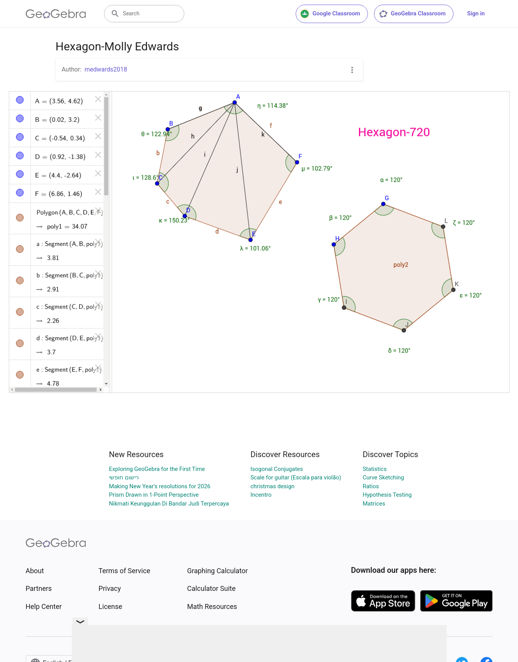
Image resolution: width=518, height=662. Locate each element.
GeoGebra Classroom (412, 13)
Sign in (476, 13)
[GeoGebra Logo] (56, 13)
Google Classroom (330, 13)
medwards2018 (105, 69)
